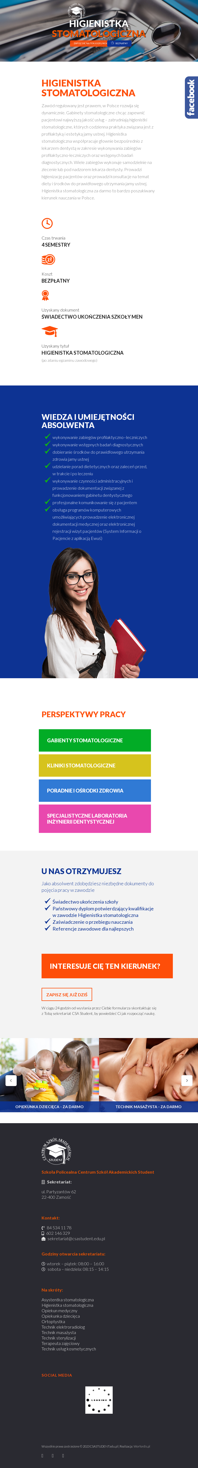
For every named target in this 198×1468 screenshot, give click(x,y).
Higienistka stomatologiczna (67, 1305)
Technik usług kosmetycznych (69, 1348)
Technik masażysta (59, 1332)
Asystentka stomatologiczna (68, 1299)
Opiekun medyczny (59, 1310)
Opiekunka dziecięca (61, 1315)
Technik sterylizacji (59, 1337)
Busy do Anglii (54, 1354)
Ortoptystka (53, 1321)
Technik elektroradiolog (63, 1326)
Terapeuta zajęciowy (61, 1343)
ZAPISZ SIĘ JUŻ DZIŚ (67, 994)
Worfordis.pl (142, 1446)
